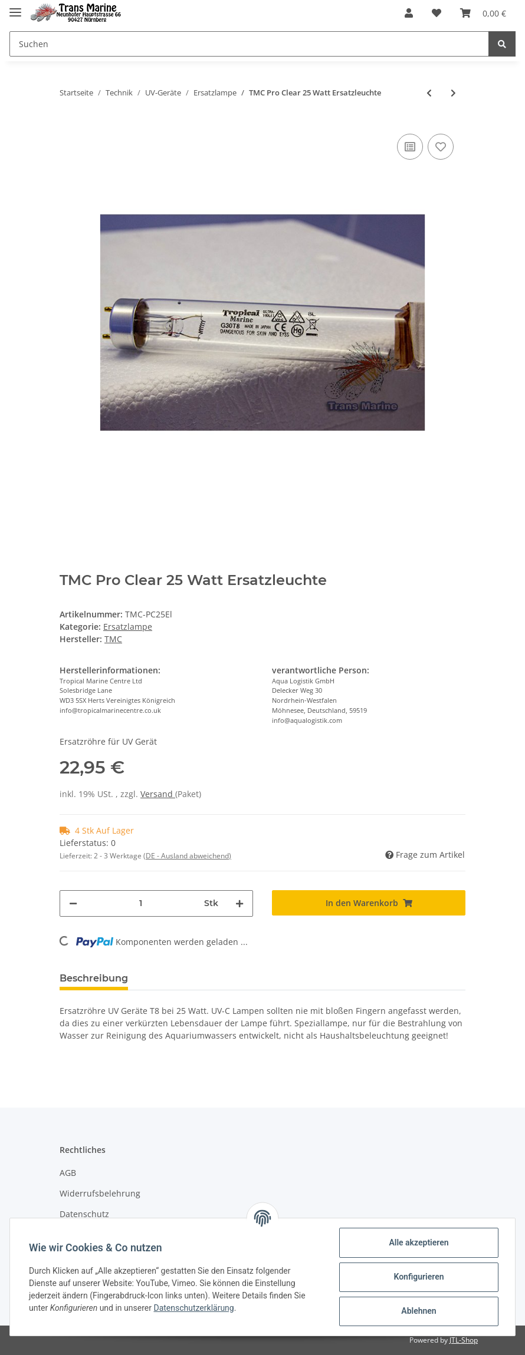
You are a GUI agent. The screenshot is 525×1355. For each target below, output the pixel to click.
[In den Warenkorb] (368, 903)
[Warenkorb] (483, 13)
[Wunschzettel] (436, 13)
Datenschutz (84, 1214)
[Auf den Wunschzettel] (441, 147)
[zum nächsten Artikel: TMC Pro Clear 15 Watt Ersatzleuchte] (453, 92)
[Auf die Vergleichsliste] (410, 147)
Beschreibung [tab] (94, 978)
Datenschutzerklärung (193, 1308)
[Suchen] (249, 44)
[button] (408, 13)
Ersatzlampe (127, 626)
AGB (68, 1172)
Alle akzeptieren (418, 1242)
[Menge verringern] (73, 903)
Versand (157, 793)
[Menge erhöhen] (239, 903)
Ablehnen (418, 1311)
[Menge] (141, 903)
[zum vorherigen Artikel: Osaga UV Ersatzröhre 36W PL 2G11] (429, 92)
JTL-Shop (463, 1340)
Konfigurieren (418, 1276)
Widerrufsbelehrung (100, 1193)
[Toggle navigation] (15, 7)
